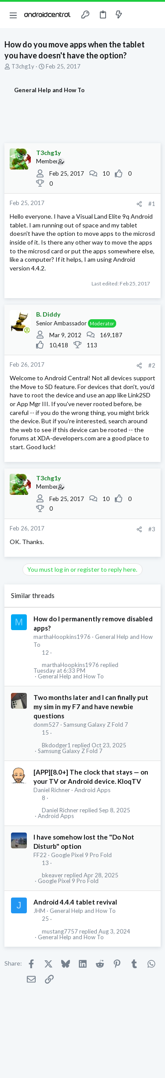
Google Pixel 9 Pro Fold (81, 854)
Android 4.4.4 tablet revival (75, 902)
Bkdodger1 (56, 745)
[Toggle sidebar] (136, 15)
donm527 (46, 724)
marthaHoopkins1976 (62, 636)
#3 (151, 529)
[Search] (153, 15)
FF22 (40, 854)
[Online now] (27, 330)
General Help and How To (71, 676)
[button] (13, 14)
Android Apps (92, 789)
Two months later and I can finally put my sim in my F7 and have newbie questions (90, 706)
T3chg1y (22, 66)
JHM (39, 910)
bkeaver (52, 875)
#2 (151, 365)
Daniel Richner (51, 789)
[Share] (139, 204)
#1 (151, 203)
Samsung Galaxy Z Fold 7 (95, 724)
